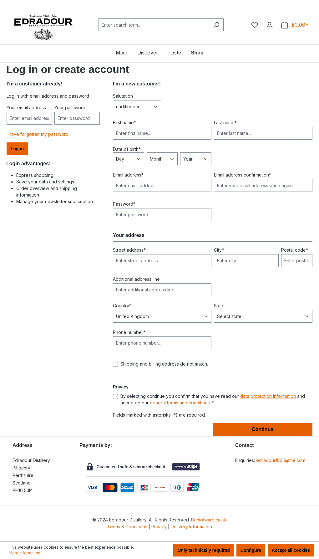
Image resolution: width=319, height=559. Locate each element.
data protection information (268, 396)
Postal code (294, 250)
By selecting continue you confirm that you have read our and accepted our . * (212, 399)
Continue (262, 429)
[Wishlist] (254, 25)
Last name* (225, 122)
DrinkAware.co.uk (209, 519)
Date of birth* (127, 149)
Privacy (159, 526)
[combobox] (154, 24)
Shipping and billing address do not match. (164, 364)
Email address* (128, 174)
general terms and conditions (180, 402)
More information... (26, 553)
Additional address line (136, 279)
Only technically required (203, 550)
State (219, 305)
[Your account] (269, 25)
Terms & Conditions (127, 526)
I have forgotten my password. (38, 134)
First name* (124, 122)
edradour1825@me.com (280, 460)
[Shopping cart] (295, 25)
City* (219, 250)
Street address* (129, 250)
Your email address (26, 107)
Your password (69, 107)
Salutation (123, 96)
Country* (122, 305)
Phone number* (129, 332)
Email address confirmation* (242, 174)
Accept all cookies (291, 550)
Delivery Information (191, 526)
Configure (251, 550)
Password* (124, 204)
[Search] (216, 24)
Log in (17, 148)
